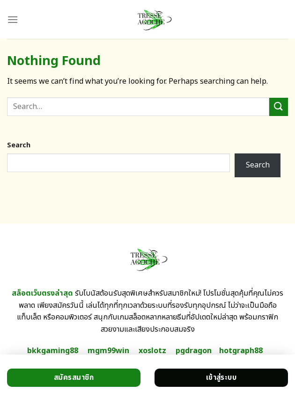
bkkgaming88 (52, 350)
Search (18, 145)
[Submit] (278, 107)
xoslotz (152, 350)
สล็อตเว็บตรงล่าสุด (42, 293)
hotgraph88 (241, 350)
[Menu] (12, 19)
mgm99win (108, 350)
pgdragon (194, 350)
